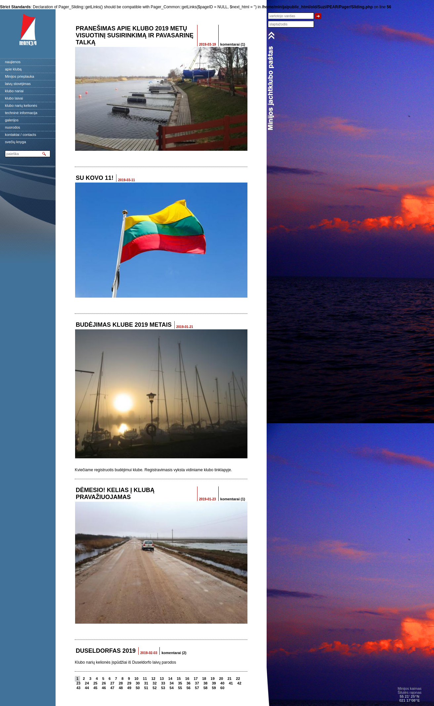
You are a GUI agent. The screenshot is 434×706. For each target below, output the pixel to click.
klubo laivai (14, 98)
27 (112, 683)
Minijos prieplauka (19, 76)
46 (104, 688)
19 (213, 679)
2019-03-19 (207, 44)
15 (179, 679)
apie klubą (13, 69)
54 (172, 688)
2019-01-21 (184, 327)
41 (231, 683)
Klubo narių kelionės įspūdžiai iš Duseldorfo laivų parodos (125, 662)
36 (189, 683)
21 (230, 679)
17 (195, 679)
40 (222, 683)
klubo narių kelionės (21, 105)
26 (104, 683)
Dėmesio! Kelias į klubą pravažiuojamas (115, 493)
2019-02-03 (148, 653)
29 (129, 683)
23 (78, 683)
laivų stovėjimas (18, 84)
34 (172, 683)
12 (153, 679)
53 (163, 688)
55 (180, 688)
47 (112, 688)
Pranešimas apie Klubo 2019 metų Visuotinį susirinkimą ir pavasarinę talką (135, 35)
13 (162, 679)
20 (221, 679)
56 (189, 688)
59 (214, 688)
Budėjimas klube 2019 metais (124, 324)
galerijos (12, 120)
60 (222, 688)
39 (214, 683)
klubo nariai (14, 91)
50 (138, 688)
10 (136, 679)
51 (146, 688)
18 (204, 679)
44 (87, 688)
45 (95, 688)
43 (78, 688)
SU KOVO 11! (94, 178)
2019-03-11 (126, 180)
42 (239, 683)
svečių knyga (15, 142)
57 (197, 688)
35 (180, 683)
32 (154, 683)
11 (145, 679)
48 (121, 688)
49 (129, 688)
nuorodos (12, 127)
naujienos (13, 62)
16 (187, 679)
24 (87, 683)
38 (205, 683)
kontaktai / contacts (20, 135)
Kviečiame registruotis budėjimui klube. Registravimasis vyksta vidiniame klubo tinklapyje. (153, 470)
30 (138, 683)
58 (205, 688)
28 (121, 683)
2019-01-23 (207, 499)
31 (146, 683)
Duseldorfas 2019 (106, 650)
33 (163, 683)
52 (154, 688)
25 (95, 683)
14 (170, 679)
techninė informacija (21, 113)
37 (197, 683)
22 (238, 679)
